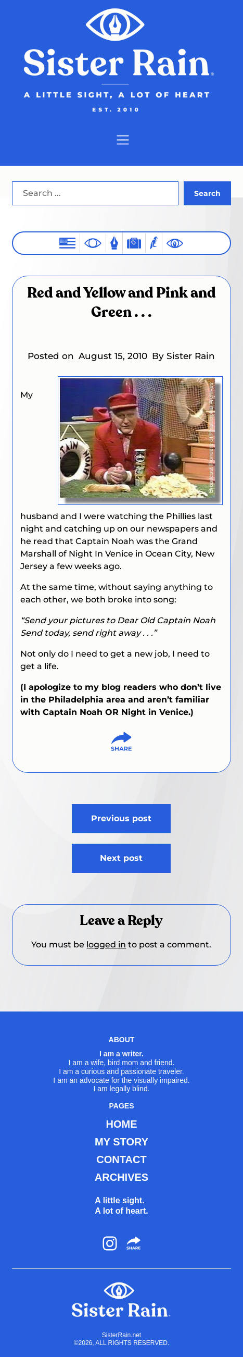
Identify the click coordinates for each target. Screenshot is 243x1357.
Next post (121, 858)
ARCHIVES (121, 1177)
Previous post (121, 818)
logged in (106, 944)
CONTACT (121, 1159)
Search (207, 193)
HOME (121, 1124)
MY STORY (121, 1142)
